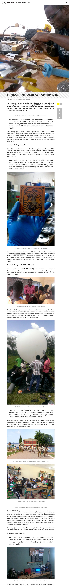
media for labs (22, 2)
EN (58, 456)
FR (60, 456)
